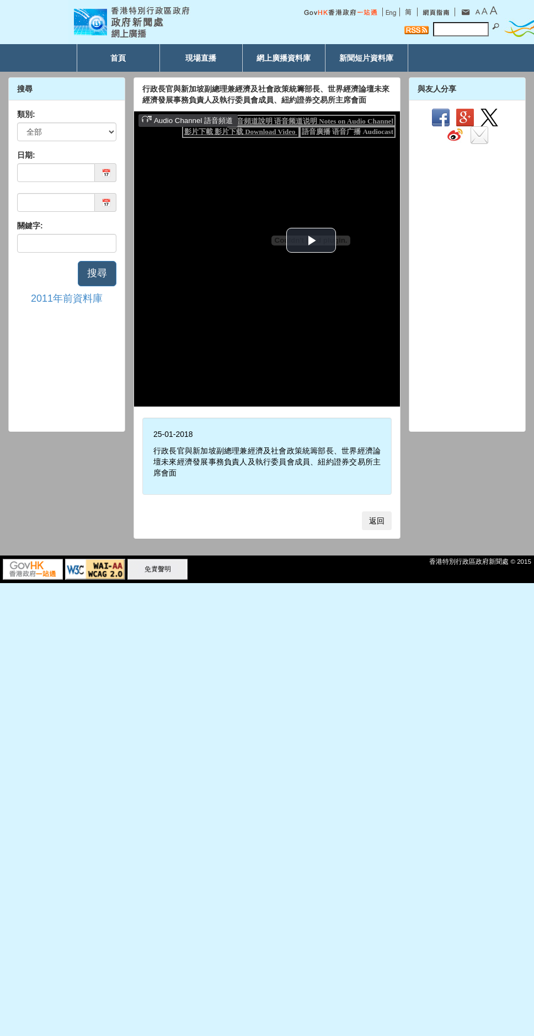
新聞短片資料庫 (366, 58)
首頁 (118, 58)
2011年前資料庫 (67, 298)
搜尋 (97, 273)
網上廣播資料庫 (284, 58)
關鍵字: (30, 225)
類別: (26, 114)
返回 (377, 520)
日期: (26, 155)
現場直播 (200, 58)
